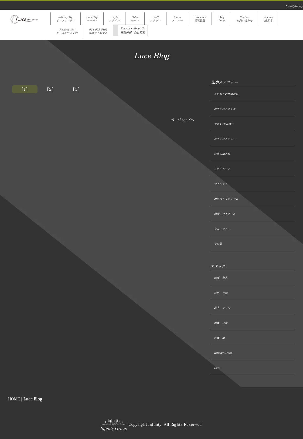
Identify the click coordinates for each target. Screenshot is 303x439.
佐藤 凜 (219, 338)
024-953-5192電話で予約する (97, 31)
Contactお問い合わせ (244, 18)
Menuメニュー (177, 18)
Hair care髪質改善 (200, 18)
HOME (14, 399)
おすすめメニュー (225, 139)
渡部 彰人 (220, 277)
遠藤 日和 (220, 323)
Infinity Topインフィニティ (65, 18)
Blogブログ (221, 18)
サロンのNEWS (223, 124)
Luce (217, 368)
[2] (50, 89)
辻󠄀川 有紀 (220, 293)
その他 (218, 243)
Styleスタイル (114, 18)
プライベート (222, 168)
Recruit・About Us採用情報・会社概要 (133, 30)
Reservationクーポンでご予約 (66, 31)
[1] (25, 89)
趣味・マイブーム (225, 214)
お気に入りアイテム (226, 199)
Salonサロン (135, 18)
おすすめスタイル (225, 109)
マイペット (220, 184)
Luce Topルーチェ (92, 18)
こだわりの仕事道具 (226, 94)
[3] (76, 89)
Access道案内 (268, 18)
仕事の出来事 (222, 154)
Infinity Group (223, 352)
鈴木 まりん (222, 307)
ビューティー (222, 229)
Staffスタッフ (155, 18)
